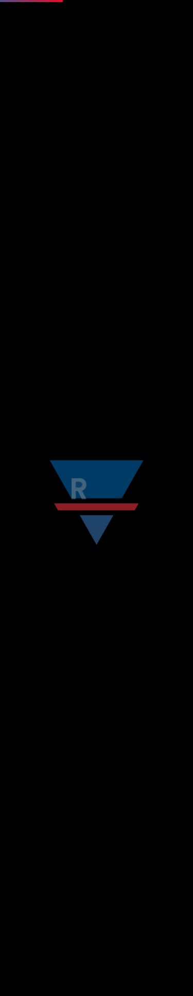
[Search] (82, 469)
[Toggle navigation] (177, 39)
